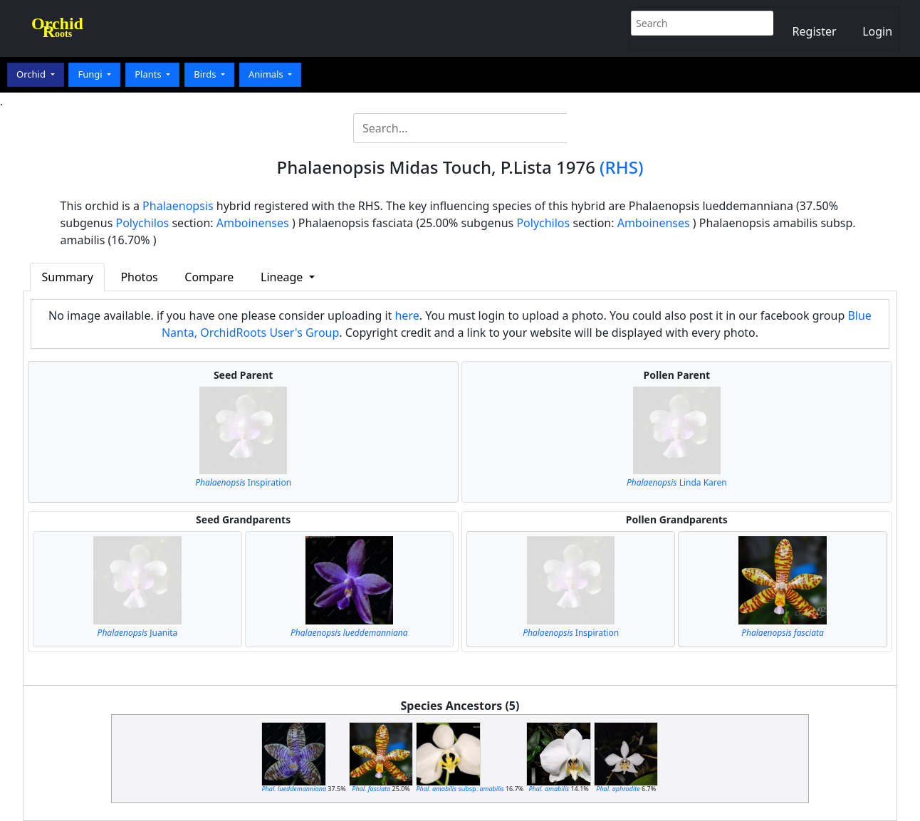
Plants (149, 74)
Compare (209, 277)
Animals (267, 74)
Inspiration (243, 482)
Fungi (91, 74)
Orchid (32, 74)
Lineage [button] (283, 277)
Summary (67, 277)
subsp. (459, 788)
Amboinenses (252, 223)
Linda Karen (677, 482)
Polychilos (142, 223)
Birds (206, 74)
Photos (138, 277)
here (406, 315)
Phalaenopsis (178, 206)
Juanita (138, 633)
